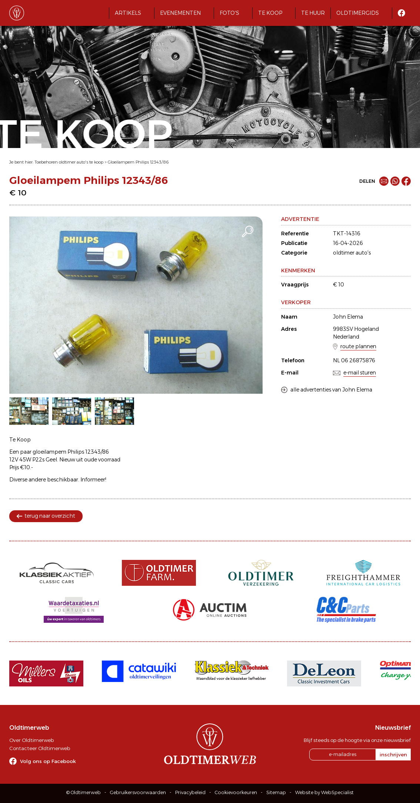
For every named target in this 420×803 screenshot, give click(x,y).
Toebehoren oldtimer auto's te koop (68, 162)
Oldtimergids (357, 13)
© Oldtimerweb (83, 792)
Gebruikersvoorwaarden (138, 792)
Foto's (229, 13)
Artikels (128, 13)
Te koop (270, 13)
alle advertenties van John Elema (331, 389)
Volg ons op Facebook (48, 761)
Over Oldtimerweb (31, 740)
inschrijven (393, 754)
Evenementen (180, 13)
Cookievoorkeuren (236, 792)
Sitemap (276, 792)
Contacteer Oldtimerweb (39, 748)
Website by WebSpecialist (324, 792)
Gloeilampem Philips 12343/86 (138, 162)
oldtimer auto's (352, 252)
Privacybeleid (190, 792)
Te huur (313, 13)
